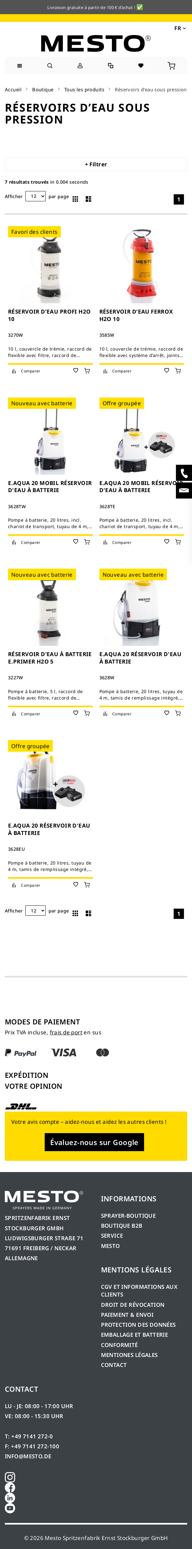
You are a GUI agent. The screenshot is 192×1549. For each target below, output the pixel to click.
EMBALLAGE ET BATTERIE (134, 1334)
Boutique (42, 89)
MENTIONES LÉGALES (129, 1355)
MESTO (110, 1246)
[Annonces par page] (35, 196)
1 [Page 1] (178, 199)
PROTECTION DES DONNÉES (138, 1324)
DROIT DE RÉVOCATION (133, 1304)
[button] (179, 27)
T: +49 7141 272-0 (29, 1436)
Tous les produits (84, 89)
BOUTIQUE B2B (121, 1225)
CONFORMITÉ (119, 1345)
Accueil (13, 89)
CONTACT (114, 1365)
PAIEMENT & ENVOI (127, 1314)
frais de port (66, 1032)
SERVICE (112, 1235)
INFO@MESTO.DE (28, 1456)
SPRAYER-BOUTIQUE (128, 1215)
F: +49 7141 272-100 (32, 1446)
